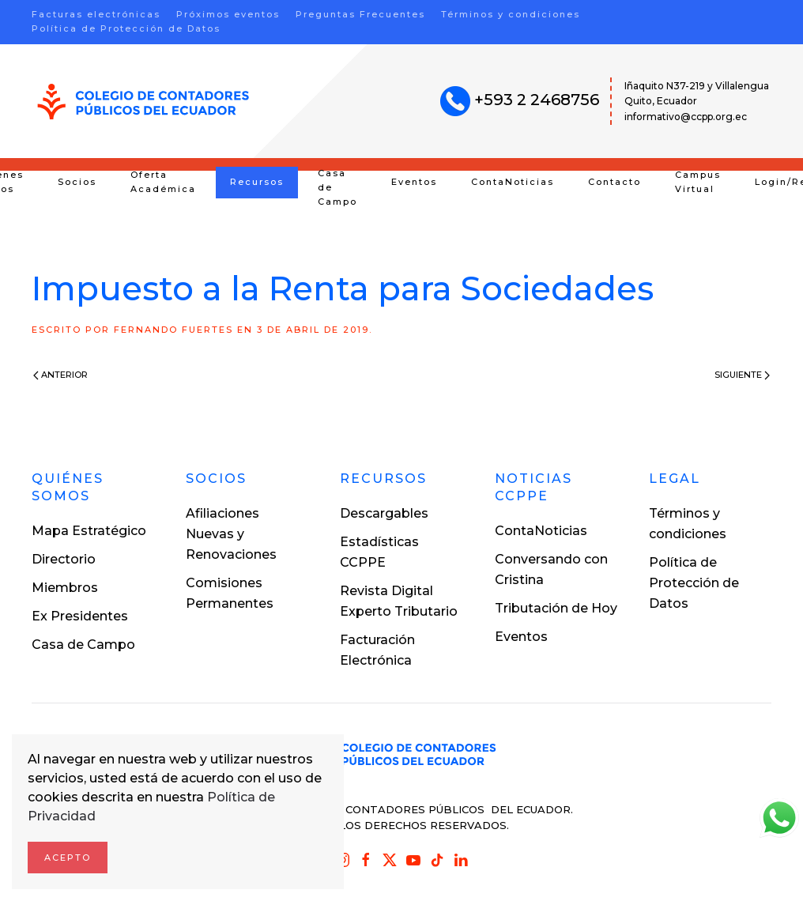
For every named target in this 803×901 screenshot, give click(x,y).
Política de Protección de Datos (126, 28)
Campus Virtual (698, 181)
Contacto (614, 181)
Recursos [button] (257, 181)
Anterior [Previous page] (60, 374)
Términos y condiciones (510, 14)
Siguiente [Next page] (742, 374)
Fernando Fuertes (173, 329)
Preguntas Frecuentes (360, 14)
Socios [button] (77, 181)
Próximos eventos (228, 14)
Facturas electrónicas (96, 14)
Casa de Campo (337, 187)
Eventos (414, 181)
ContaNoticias (512, 181)
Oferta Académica (163, 181)
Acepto (67, 857)
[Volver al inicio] (143, 101)
